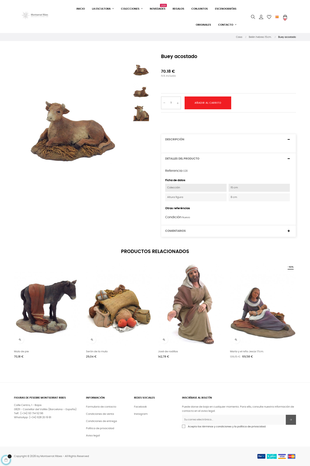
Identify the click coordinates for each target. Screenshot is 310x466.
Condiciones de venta (100, 414)
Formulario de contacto (101, 407)
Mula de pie (21, 351)
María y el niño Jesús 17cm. (247, 351)
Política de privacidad (100, 428)
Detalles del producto (182, 158)
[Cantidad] (171, 103)
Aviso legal (93, 435)
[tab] (228, 139)
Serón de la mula (97, 351)
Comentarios (175, 231)
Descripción (174, 139)
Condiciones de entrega (101, 421)
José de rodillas (168, 351)
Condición (173, 217)
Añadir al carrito (208, 103)
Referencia (173, 170)
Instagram (141, 414)
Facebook (140, 407)
